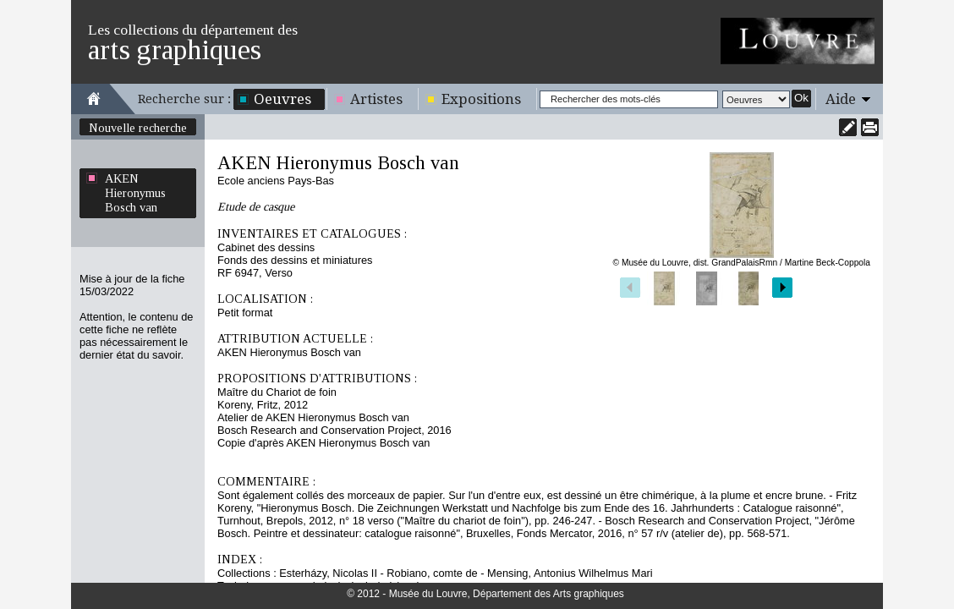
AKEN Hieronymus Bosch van (135, 193)
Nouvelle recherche (138, 127)
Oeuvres (282, 99)
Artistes (376, 99)
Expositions (481, 99)
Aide (840, 99)
